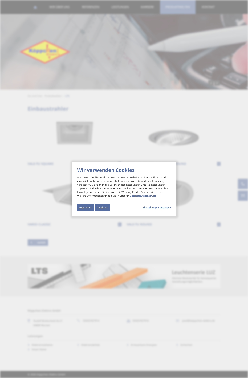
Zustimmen (85, 207)
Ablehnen (102, 207)
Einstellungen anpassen (157, 207)
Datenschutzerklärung (143, 195)
